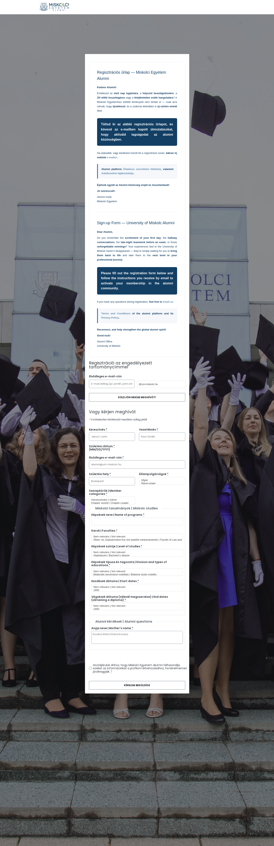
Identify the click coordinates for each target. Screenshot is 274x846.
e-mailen (112, 157)
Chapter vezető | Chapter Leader (110, 503)
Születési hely (100, 474)
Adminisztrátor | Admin (110, 499)
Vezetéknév (148, 430)
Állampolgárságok (153, 474)
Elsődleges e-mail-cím (105, 376)
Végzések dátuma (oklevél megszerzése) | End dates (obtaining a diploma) (129, 598)
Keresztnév (98, 430)
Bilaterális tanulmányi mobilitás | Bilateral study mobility (135, 574)
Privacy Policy (110, 317)
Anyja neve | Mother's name (112, 628)
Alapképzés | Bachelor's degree (135, 555)
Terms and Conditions (116, 313)
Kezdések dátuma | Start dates (115, 581)
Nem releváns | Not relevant (135, 536)
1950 (135, 590)
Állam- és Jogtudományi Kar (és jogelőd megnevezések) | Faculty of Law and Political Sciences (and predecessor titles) (135, 539)
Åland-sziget (160, 483)
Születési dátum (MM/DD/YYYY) (102, 447)
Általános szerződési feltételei (142, 169)
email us (168, 301)
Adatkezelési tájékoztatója (117, 173)
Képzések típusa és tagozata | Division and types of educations (129, 563)
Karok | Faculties (104, 531)
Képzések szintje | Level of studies (116, 546)
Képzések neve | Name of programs (117, 515)
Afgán (160, 480)
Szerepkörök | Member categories (105, 492)
